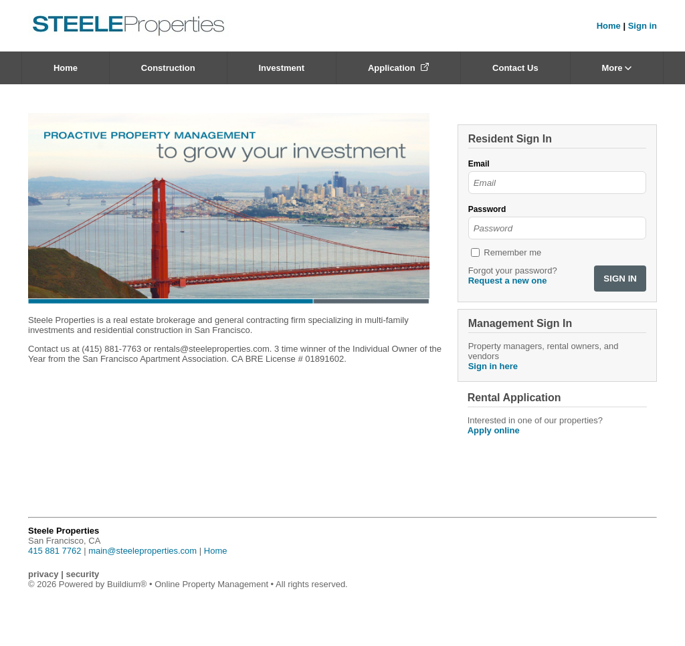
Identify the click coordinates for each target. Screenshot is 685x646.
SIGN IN (620, 279)
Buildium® (126, 584)
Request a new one (507, 281)
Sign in (642, 26)
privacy (43, 574)
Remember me (512, 252)
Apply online (494, 430)
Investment (281, 68)
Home (609, 26)
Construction (168, 68)
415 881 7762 (55, 551)
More (616, 68)
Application (398, 68)
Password (487, 209)
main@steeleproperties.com (142, 551)
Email (479, 164)
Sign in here (493, 366)
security (82, 574)
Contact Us (515, 68)
